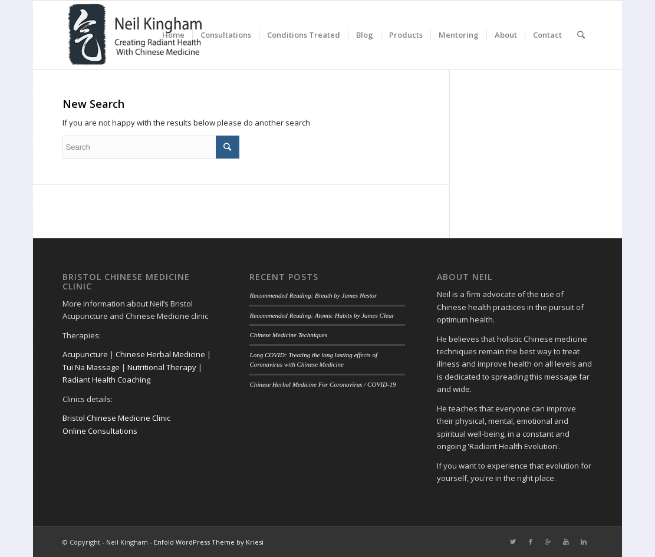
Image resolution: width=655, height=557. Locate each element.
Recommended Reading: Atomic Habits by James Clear (321, 315)
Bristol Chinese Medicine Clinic (116, 418)
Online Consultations (99, 431)
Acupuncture (85, 354)
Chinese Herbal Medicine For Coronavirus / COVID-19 (322, 384)
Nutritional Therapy (161, 367)
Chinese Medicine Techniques (288, 334)
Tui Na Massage (91, 367)
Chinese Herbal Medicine (160, 354)
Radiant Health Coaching (106, 379)
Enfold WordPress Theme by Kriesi (209, 542)
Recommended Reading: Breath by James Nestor (313, 295)
